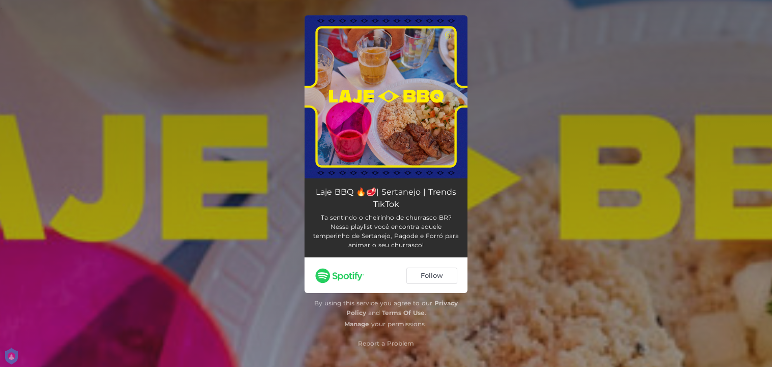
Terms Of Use (403, 313)
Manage (356, 324)
